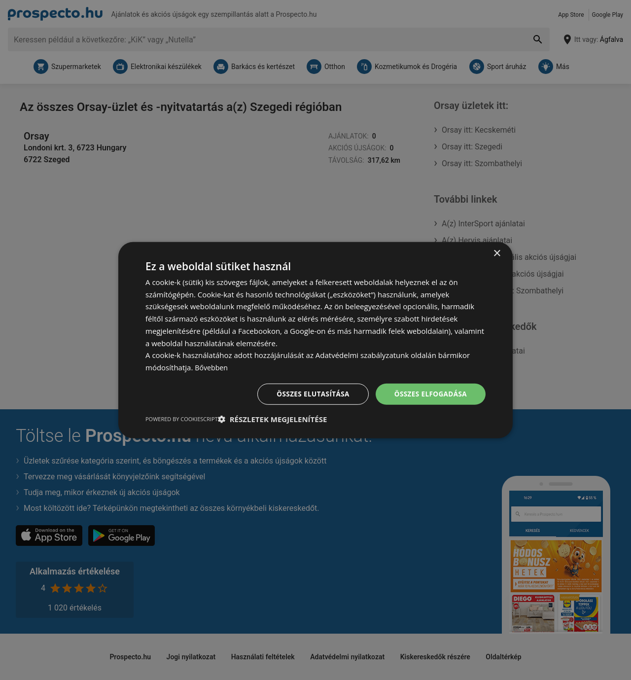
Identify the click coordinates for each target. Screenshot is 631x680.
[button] (272, 419)
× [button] (496, 252)
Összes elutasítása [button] (309, 393)
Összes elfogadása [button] (429, 393)
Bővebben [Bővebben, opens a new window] (212, 367)
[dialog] (315, 339)
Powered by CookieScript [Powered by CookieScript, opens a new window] (181, 419)
